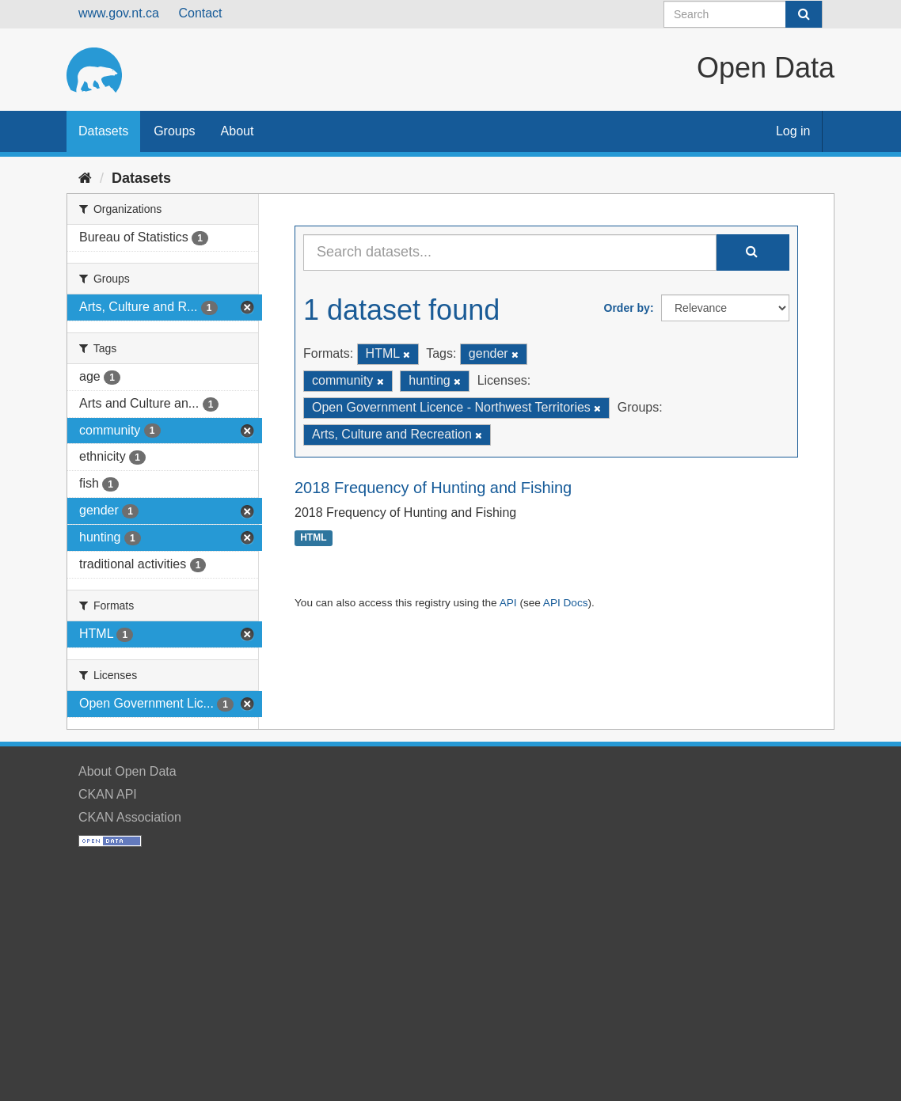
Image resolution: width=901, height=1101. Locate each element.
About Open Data (127, 771)
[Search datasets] (743, 14)
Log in (793, 131)
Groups (174, 131)
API (508, 603)
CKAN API (107, 794)
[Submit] (803, 14)
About (237, 131)
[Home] (85, 178)
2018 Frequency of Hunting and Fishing (433, 487)
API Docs (565, 603)
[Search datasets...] (510, 252)
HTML (313, 538)
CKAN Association (129, 817)
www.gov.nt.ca (118, 13)
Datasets (103, 131)
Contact (200, 13)
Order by (627, 308)
